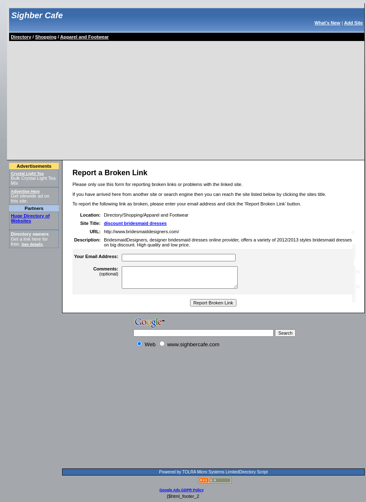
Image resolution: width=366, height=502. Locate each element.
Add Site (353, 22)
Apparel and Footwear (84, 36)
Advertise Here (25, 191)
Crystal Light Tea (27, 173)
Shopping (46, 36)
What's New (327, 22)
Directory (21, 36)
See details (32, 244)
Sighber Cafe (37, 15)
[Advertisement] (107, 99)
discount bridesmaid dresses (135, 223)
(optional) (105, 271)
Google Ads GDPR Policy (181, 490)
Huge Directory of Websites (30, 218)
